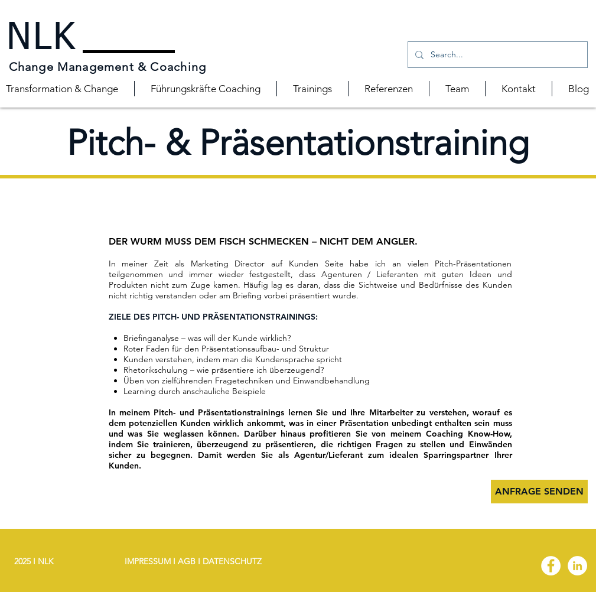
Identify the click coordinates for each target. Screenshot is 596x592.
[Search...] (496, 54)
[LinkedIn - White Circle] (577, 565)
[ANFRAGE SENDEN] (539, 491)
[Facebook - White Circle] (551, 565)
